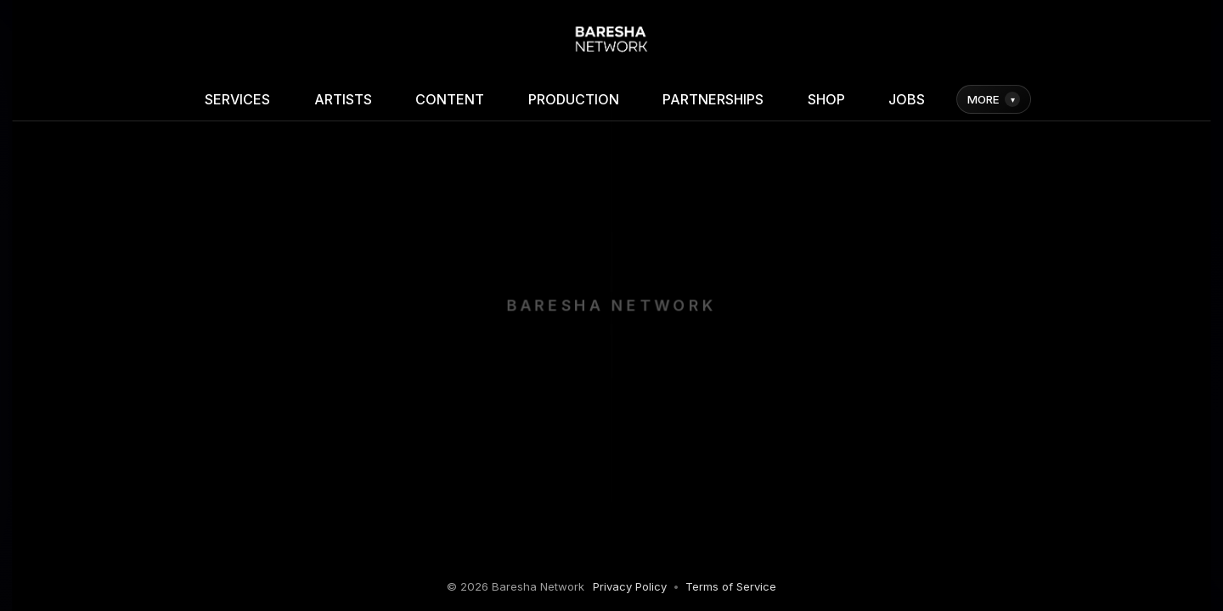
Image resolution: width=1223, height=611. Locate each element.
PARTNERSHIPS (713, 99)
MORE (993, 99)
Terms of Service (730, 586)
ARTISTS (343, 99)
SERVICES (237, 99)
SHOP (826, 99)
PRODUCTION (573, 99)
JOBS (906, 99)
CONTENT (449, 99)
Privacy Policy (630, 586)
